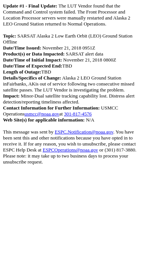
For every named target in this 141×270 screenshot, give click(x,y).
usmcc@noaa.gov (41, 114)
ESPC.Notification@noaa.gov (84, 132)
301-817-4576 (78, 114)
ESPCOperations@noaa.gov (70, 150)
